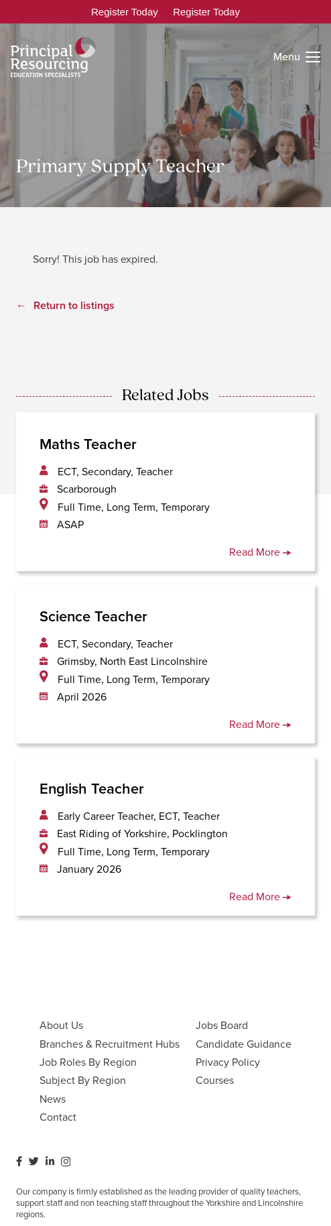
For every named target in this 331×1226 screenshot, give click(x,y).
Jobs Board (222, 1025)
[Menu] (297, 57)
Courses (215, 1080)
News (53, 1099)
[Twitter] (34, 1161)
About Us (61, 1025)
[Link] (53, 57)
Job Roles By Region (88, 1062)
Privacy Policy (228, 1062)
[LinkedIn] (50, 1161)
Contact (58, 1117)
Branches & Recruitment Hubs (110, 1044)
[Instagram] (65, 1162)
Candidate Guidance (243, 1044)
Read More (260, 552)
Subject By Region (83, 1080)
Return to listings (74, 305)
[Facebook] (19, 1161)
